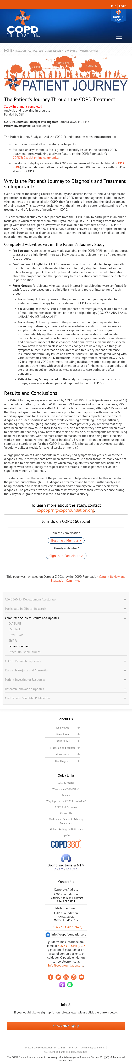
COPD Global (63, 741)
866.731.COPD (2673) (72, 946)
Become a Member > (66, 540)
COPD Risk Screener (66, 807)
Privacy (73, 1047)
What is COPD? (66, 783)
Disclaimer (59, 1047)
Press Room (62, 734)
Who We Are (62, 727)
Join (113, 6)
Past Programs (62, 761)
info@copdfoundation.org (65, 965)
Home (8, 50)
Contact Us (66, 813)
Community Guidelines (93, 1047)
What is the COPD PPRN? (66, 789)
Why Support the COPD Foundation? (66, 801)
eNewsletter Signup (66, 1026)
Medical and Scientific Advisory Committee (66, 821)
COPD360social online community (35, 158)
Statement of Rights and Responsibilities (65, 1051)
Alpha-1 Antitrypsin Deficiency (66, 829)
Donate (118, 16)
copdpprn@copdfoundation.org (65, 510)
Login (122, 6)
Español (66, 835)
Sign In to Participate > (66, 556)
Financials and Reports (62, 747)
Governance (62, 754)
